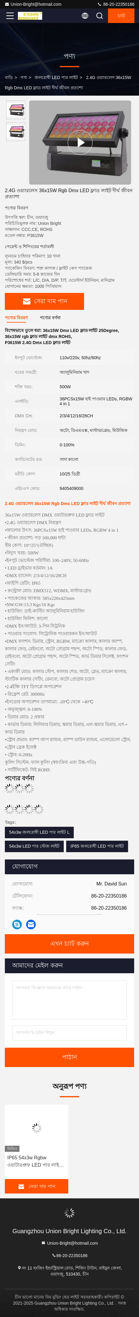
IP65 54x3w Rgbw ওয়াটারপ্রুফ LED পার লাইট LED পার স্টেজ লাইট (34, 1162)
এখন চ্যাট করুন (69, 944)
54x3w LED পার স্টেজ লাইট (34, 846)
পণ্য (23, 77)
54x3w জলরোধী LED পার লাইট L (39, 832)
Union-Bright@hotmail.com (33, 4)
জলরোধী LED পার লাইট (56, 77)
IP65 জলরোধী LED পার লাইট (97, 846)
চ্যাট (121, 15)
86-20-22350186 (115, 4)
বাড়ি (9, 77)
